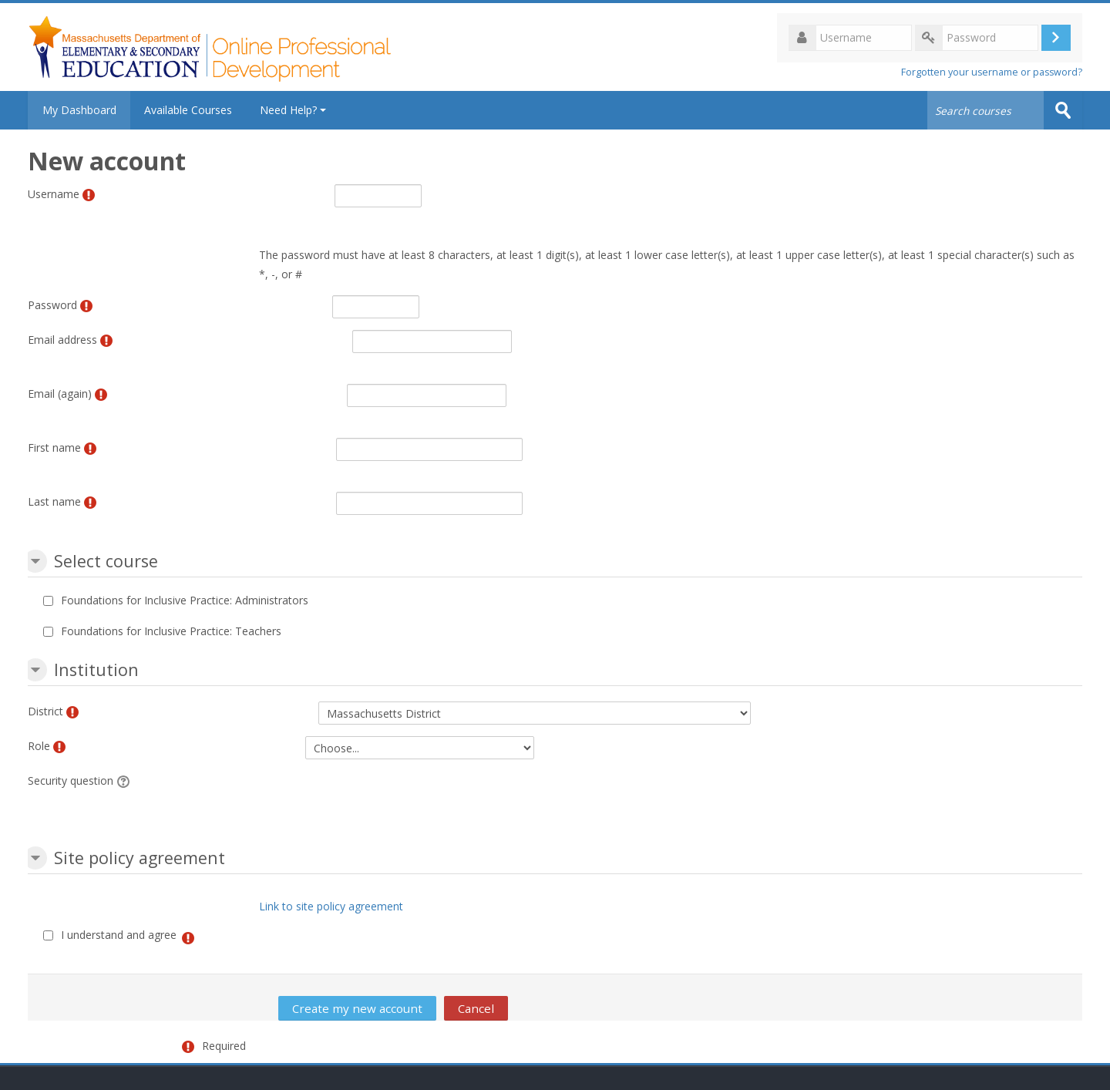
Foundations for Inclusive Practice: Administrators (184, 600)
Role (39, 745)
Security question (70, 780)
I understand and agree (119, 934)
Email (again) (60, 393)
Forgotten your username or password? (991, 72)
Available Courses (190, 110)
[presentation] (487, 801)
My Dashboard (80, 110)
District (45, 711)
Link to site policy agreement (331, 906)
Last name (54, 501)
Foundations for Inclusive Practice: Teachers (171, 631)
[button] (35, 561)
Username (53, 194)
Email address (62, 339)
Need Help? (295, 110)
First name (54, 447)
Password (52, 305)
